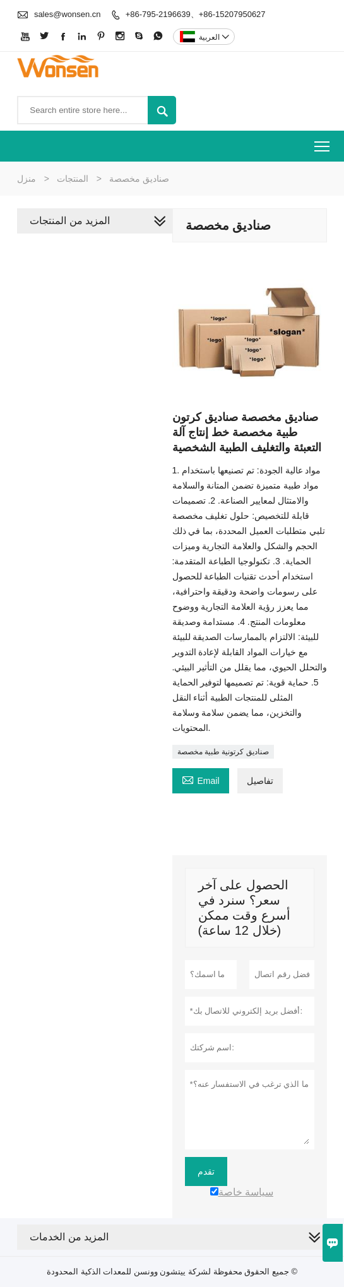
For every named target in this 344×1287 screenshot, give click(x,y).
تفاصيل (260, 781)
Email (201, 779)
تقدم (206, 1171)
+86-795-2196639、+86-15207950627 (196, 14)
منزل (26, 179)
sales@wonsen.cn (67, 14)
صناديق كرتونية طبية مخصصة (223, 751)
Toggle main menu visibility (322, 142)
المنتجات (72, 179)
